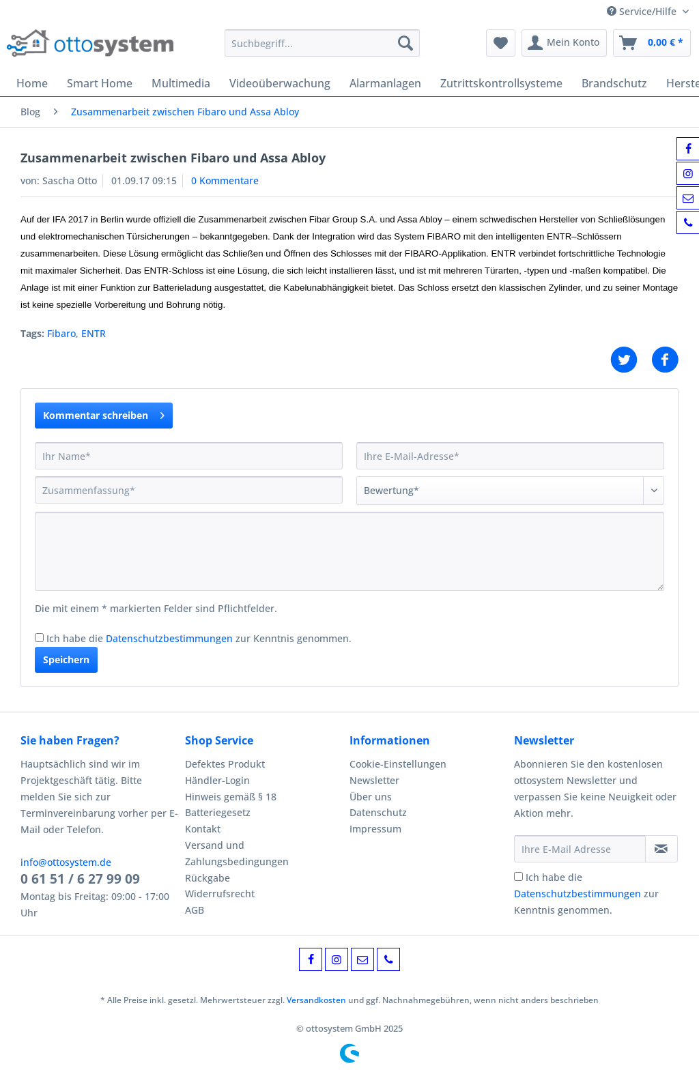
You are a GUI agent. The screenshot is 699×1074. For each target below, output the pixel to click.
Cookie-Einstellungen (398, 763)
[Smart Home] (99, 83)
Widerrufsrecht (220, 893)
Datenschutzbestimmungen (169, 638)
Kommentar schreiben (104, 413)
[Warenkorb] (652, 43)
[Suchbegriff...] (322, 43)
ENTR (93, 333)
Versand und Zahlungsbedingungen (237, 853)
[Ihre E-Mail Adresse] (580, 848)
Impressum (375, 828)
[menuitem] (322, 49)
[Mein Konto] (564, 43)
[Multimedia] (181, 83)
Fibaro (61, 333)
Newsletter (374, 780)
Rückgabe (207, 877)
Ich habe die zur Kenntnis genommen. (199, 638)
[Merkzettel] (500, 43)
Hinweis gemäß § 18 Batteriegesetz (230, 804)
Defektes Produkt (225, 763)
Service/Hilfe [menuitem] (643, 11)
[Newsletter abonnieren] (661, 848)
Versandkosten (316, 1000)
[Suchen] (405, 43)
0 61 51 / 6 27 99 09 (80, 879)
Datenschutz (378, 812)
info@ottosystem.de (65, 862)
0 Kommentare (225, 180)
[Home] (32, 83)
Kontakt (202, 828)
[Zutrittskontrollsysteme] (501, 83)
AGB (194, 909)
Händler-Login (217, 780)
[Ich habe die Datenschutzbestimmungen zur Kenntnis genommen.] (39, 637)
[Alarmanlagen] (385, 83)
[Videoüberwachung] (280, 83)
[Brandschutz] (614, 83)
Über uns (371, 796)
